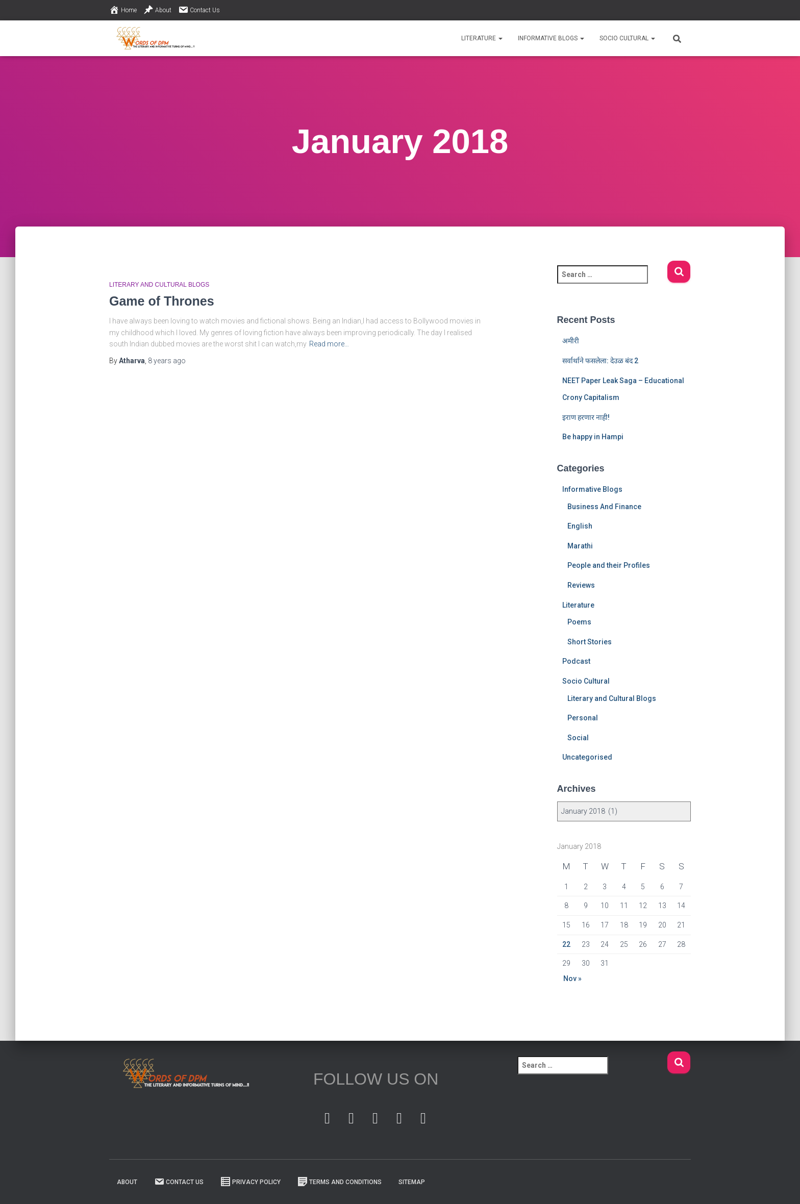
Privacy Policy (250, 1181)
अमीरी (570, 341)
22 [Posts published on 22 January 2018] (566, 944)
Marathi (580, 546)
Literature (482, 38)
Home (123, 10)
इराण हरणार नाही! (586, 417)
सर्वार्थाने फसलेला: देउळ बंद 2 (600, 361)
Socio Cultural (627, 38)
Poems (579, 622)
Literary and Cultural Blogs (159, 284)
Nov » (572, 978)
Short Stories (589, 642)
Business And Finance (604, 507)
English (579, 526)
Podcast (576, 661)
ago (167, 361)
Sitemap (411, 1182)
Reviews (581, 585)
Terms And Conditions (339, 1181)
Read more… (329, 344)
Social (578, 738)
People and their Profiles (608, 565)
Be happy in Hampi (592, 437)
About (157, 10)
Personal (582, 718)
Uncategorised (587, 757)
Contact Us (199, 10)
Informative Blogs (551, 38)
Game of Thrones (161, 301)
